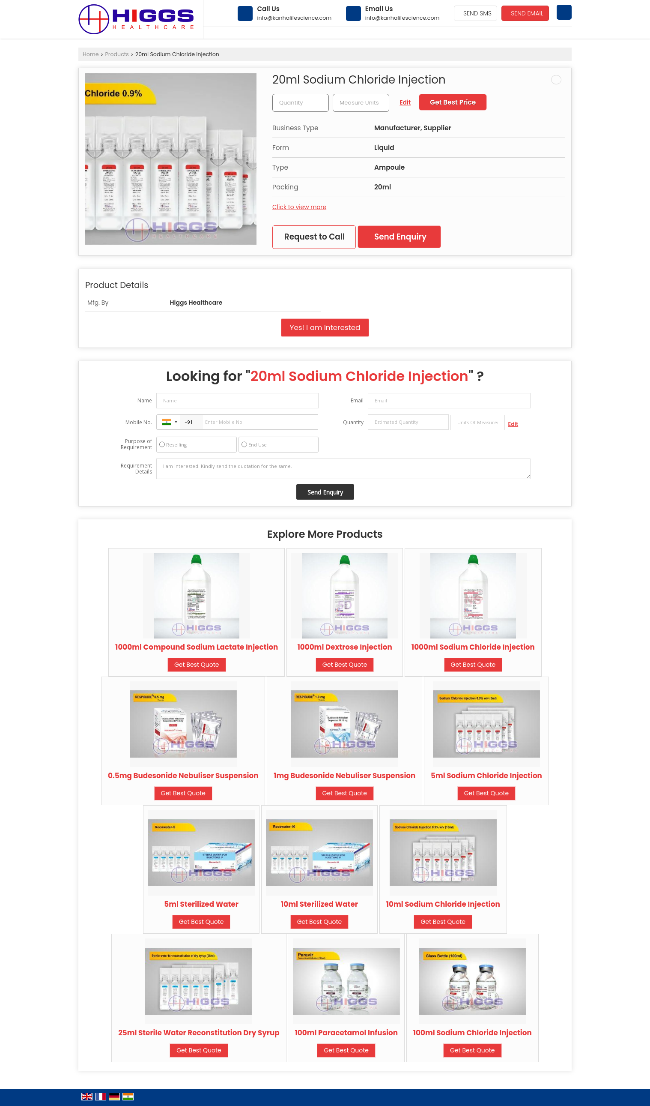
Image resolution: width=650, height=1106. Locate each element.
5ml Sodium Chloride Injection (486, 775)
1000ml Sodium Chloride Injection (473, 647)
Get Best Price (453, 102)
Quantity (353, 422)
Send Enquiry (400, 236)
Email (357, 400)
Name (144, 400)
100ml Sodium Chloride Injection (472, 1033)
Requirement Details (136, 469)
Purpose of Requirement (136, 444)
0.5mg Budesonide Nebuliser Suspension (183, 775)
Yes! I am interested (325, 327)
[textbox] (361, 103)
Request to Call (314, 236)
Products (117, 54)
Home (91, 54)
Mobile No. (138, 422)
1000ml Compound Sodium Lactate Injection (196, 647)
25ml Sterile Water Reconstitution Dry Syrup (199, 1033)
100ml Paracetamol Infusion (346, 1033)
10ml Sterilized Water (319, 904)
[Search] (564, 12)
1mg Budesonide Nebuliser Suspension (344, 775)
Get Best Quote (196, 664)
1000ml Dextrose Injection (344, 647)
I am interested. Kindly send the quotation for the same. (343, 469)
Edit (405, 102)
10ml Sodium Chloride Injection (443, 904)
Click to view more (299, 207)
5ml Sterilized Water (201, 904)
